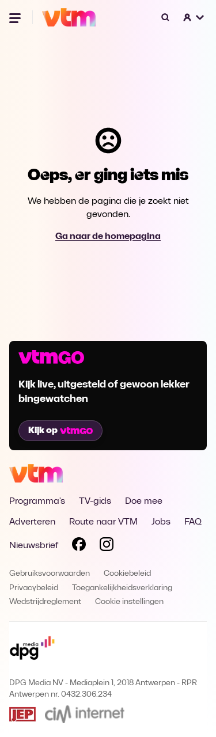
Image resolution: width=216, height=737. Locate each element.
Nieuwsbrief (33, 545)
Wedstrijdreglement (45, 602)
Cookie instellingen (129, 602)
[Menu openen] (16, 17)
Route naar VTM (103, 522)
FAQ (193, 522)
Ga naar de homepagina (108, 236)
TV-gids (95, 501)
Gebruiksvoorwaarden (49, 573)
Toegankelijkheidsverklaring (122, 588)
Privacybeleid (33, 588)
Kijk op (60, 430)
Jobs (160, 522)
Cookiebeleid (127, 573)
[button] (194, 17)
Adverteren (32, 522)
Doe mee (143, 501)
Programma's (37, 501)
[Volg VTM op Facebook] (79, 546)
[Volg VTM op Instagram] (106, 546)
